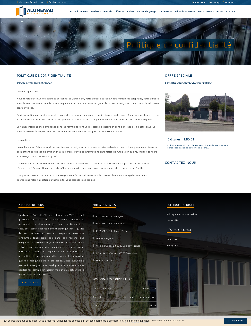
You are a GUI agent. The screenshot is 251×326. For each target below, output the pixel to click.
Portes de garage (146, 11)
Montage (215, 2)
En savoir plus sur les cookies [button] (168, 320)
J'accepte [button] (235, 320)
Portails (108, 11)
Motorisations (206, 11)
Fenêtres (96, 11)
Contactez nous (56, 2)
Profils (220, 11)
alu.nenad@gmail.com (30, 2)
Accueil (74, 11)
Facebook (172, 239)
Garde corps (165, 11)
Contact (230, 11)
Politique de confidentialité (182, 214)
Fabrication (199, 2)
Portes (84, 11)
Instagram (172, 245)
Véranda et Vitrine (185, 11)
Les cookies (173, 220)
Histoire (228, 2)
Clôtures (119, 11)
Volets (130, 11)
